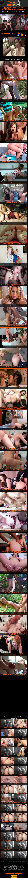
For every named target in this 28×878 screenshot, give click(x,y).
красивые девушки (5, 33)
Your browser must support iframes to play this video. (14, 22)
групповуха (20, 32)
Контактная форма (10, 873)
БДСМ (14, 32)
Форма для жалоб (19, 873)
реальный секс (7, 32)
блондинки (19, 33)
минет (13, 33)
